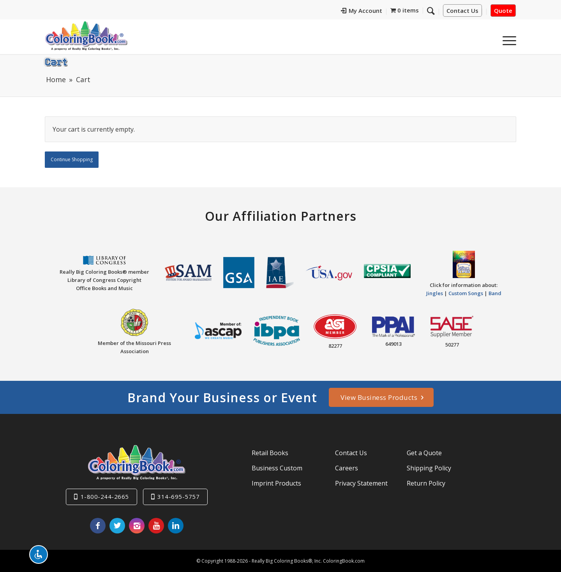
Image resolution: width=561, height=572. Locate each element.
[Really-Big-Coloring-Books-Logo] (86, 35)
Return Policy (426, 483)
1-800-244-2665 (105, 496)
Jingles (434, 293)
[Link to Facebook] (98, 525)
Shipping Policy (429, 468)
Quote (503, 11)
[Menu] (506, 38)
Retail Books (270, 453)
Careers (346, 468)
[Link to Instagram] (137, 525)
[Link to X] (117, 525)
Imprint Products (276, 483)
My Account (377, 11)
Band (495, 293)
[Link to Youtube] (156, 525)
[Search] (488, 38)
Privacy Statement (361, 483)
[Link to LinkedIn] (175, 525)
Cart (56, 61)
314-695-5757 (178, 496)
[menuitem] (377, 12)
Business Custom (277, 468)
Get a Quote (424, 453)
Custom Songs (465, 293)
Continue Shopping (72, 159)
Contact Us (462, 11)
